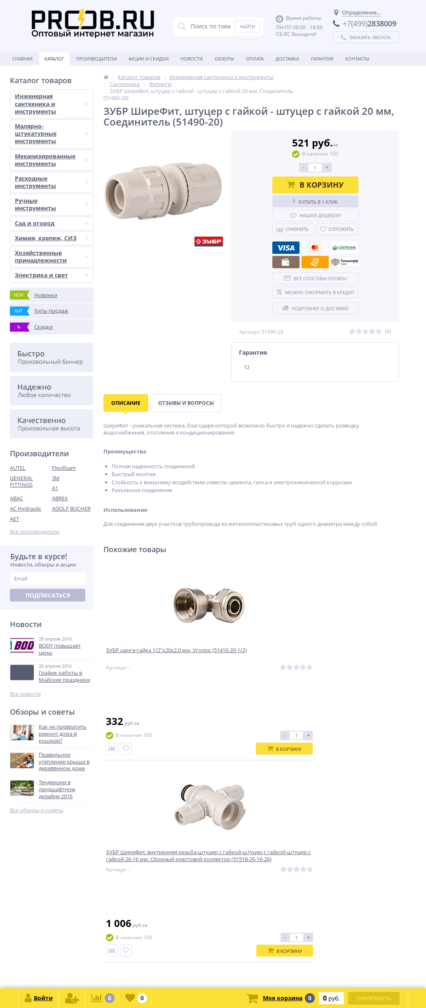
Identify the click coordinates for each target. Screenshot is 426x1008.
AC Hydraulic (25, 508)
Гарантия (322, 59)
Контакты (357, 59)
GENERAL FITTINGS (21, 481)
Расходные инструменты (51, 182)
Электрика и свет (51, 275)
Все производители (34, 531)
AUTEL (18, 467)
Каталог (54, 59)
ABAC (16, 498)
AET (14, 519)
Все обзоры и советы (36, 810)
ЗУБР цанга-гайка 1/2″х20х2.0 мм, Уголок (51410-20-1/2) (152, 656)
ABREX (60, 498)
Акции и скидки (149, 59)
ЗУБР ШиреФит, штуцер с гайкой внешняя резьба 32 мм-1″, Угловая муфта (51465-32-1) (349, 659)
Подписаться (48, 595)
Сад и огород (51, 223)
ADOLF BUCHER (71, 508)
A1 (55, 488)
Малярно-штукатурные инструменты (51, 133)
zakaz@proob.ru (115, 968)
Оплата (255, 59)
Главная (22, 59)
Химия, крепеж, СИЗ (51, 238)
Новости (191, 59)
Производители (96, 59)
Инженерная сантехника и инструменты (51, 103)
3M (56, 478)
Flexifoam (64, 467)
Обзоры (224, 59)
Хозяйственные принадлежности (51, 256)
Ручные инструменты (51, 204)
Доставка (287, 59)
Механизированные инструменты (51, 159)
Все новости (25, 693)
